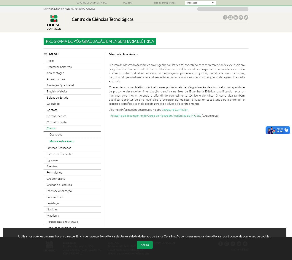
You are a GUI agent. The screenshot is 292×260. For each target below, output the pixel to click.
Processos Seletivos (59, 66)
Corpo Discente (57, 122)
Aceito (145, 244)
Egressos (52, 160)
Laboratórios (55, 197)
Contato (52, 109)
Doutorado (56, 134)
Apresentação (55, 73)
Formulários (54, 172)
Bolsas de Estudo (58, 97)
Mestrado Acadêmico (62, 141)
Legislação (53, 203)
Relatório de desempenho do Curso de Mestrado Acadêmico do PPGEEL (155, 115)
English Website (57, 91)
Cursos (51, 128)
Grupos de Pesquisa (59, 184)
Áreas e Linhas (56, 79)
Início (50, 60)
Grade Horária (56, 178)
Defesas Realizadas (59, 147)
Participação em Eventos (62, 221)
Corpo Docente (56, 116)
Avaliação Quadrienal (60, 85)
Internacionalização (59, 191)
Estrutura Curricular (60, 154)
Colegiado (53, 103)
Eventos (52, 166)
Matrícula (53, 215)
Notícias (52, 209)
